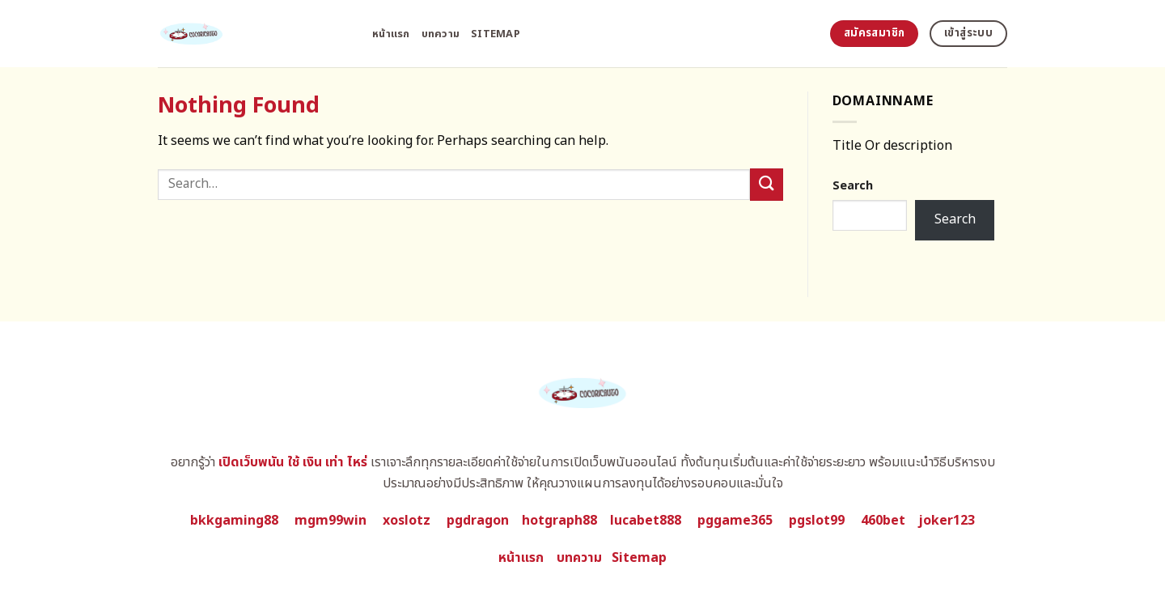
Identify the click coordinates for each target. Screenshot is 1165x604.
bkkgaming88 (234, 520)
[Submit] (766, 184)
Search (852, 185)
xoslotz (406, 520)
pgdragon (478, 520)
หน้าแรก (391, 34)
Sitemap (495, 34)
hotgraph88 (559, 520)
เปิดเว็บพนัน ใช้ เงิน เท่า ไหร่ (292, 462)
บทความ (441, 34)
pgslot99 (817, 520)
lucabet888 (645, 520)
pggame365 (735, 520)
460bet (883, 520)
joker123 (946, 520)
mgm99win (330, 520)
